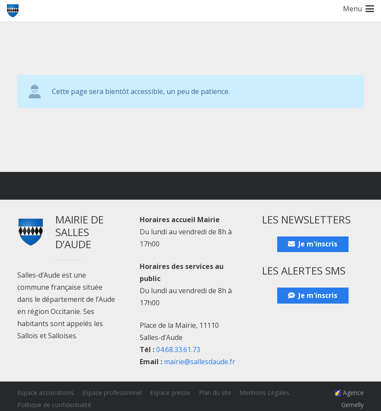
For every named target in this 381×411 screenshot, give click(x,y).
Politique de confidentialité (54, 405)
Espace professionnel (112, 392)
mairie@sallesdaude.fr (199, 361)
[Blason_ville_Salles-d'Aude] (13, 10)
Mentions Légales (264, 392)
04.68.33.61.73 (178, 349)
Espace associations (45, 392)
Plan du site (215, 392)
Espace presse (170, 392)
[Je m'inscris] (313, 244)
